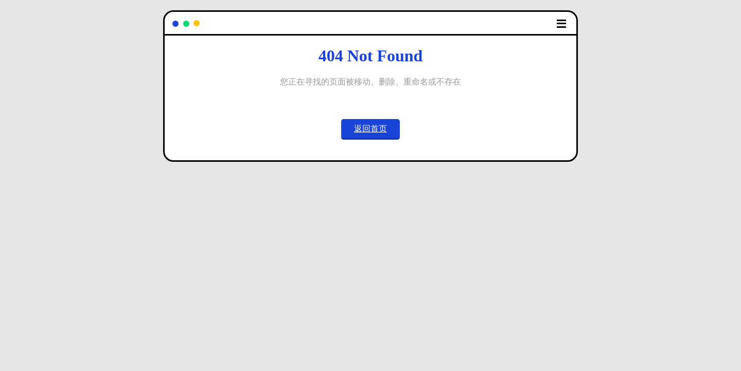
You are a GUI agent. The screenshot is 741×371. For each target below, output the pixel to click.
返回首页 (370, 128)
